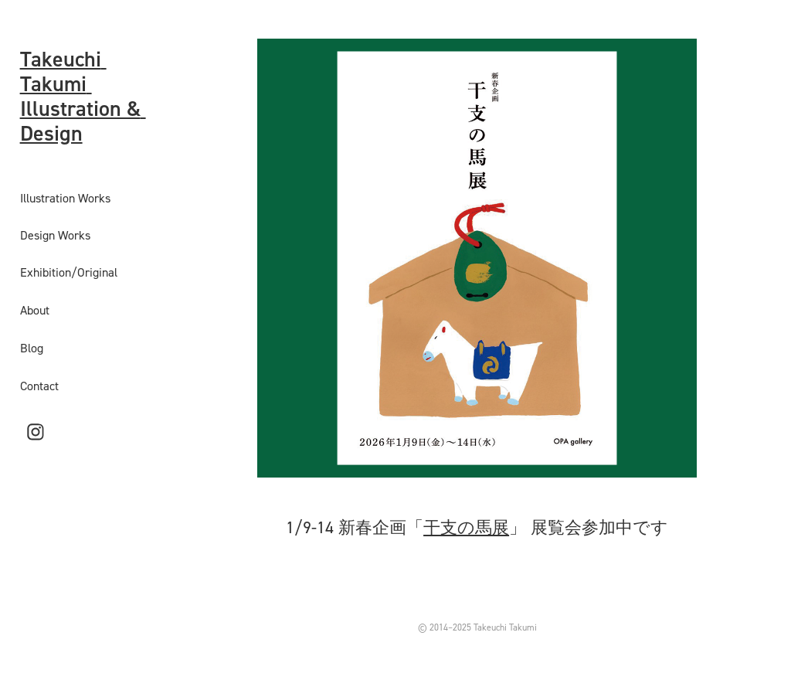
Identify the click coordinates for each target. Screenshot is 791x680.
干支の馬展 (466, 527)
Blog (31, 347)
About (34, 310)
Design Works (55, 235)
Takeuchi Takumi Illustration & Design (83, 96)
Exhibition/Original (68, 272)
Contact (39, 385)
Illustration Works (65, 198)
